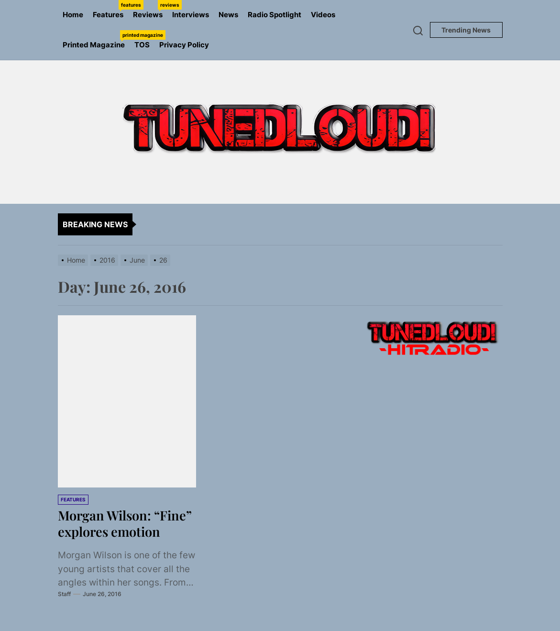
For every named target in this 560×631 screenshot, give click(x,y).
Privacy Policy (184, 44)
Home (73, 14)
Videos (323, 14)
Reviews (150, 9)
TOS (142, 44)
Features (110, 9)
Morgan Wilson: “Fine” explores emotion (106, 531)
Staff (64, 609)
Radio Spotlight (274, 14)
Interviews (190, 14)
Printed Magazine (96, 39)
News (228, 14)
